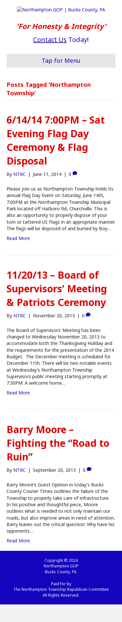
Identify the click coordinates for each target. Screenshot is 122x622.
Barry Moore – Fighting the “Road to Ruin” (58, 460)
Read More (18, 256)
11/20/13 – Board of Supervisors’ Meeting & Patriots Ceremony (57, 306)
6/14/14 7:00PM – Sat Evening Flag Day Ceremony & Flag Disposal (56, 158)
